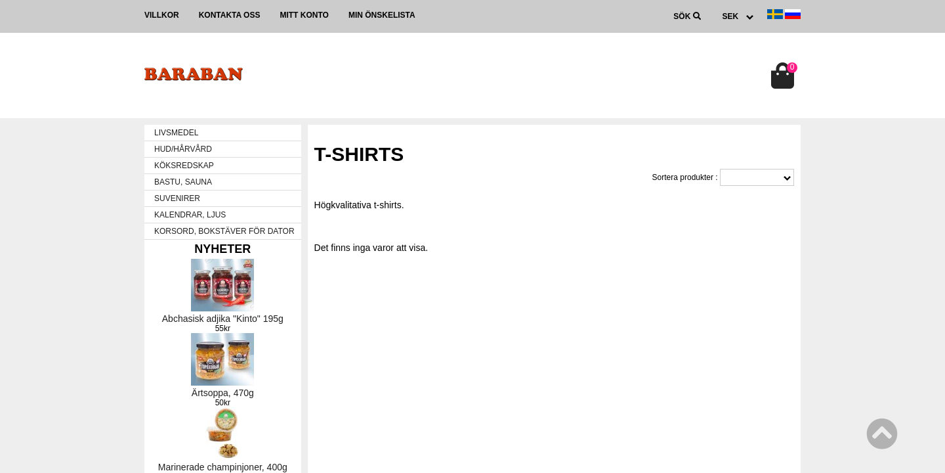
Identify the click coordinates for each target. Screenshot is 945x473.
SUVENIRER (177, 198)
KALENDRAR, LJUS (190, 214)
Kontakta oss (230, 15)
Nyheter (222, 249)
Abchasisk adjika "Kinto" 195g (223, 318)
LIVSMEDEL (176, 132)
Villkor (161, 15)
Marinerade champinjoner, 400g (222, 467)
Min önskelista (381, 15)
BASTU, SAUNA (183, 182)
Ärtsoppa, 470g (223, 393)
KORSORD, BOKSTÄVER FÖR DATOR (224, 231)
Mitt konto (304, 15)
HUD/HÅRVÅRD (183, 149)
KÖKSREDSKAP (184, 165)
